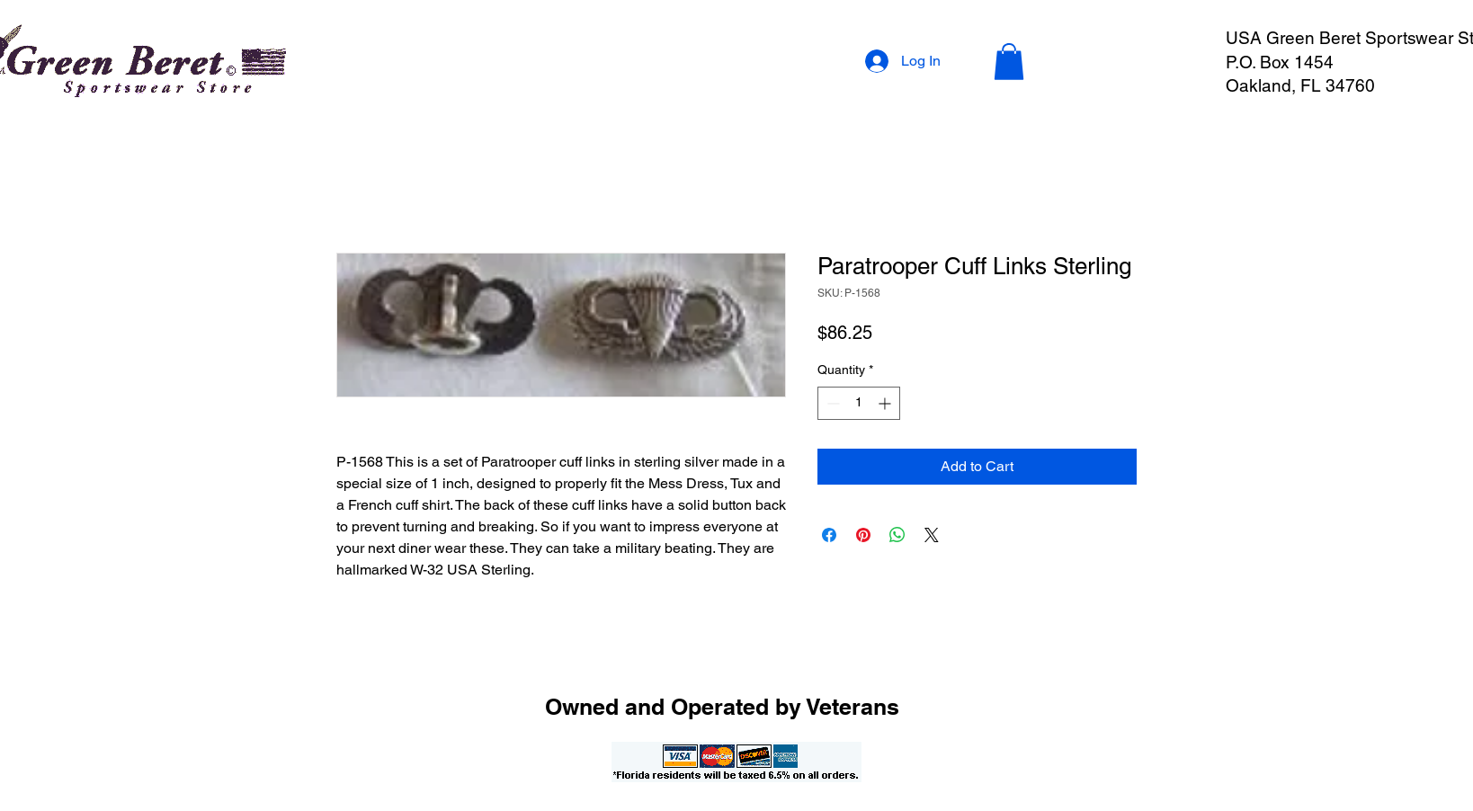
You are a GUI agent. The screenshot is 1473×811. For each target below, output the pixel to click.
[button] (1009, 61)
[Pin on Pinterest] (863, 535)
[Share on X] (931, 535)
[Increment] (886, 403)
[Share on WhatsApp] (897, 535)
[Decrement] (831, 403)
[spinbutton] (859, 403)
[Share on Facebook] (829, 535)
